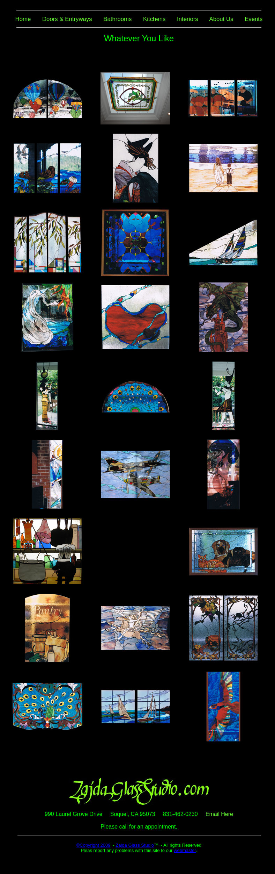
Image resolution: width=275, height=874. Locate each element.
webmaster (185, 850)
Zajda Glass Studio (135, 845)
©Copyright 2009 (93, 845)
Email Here (219, 814)
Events (253, 19)
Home (23, 19)
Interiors (187, 19)
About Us (221, 19)
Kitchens (154, 19)
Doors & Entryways (67, 19)
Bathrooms (117, 19)
